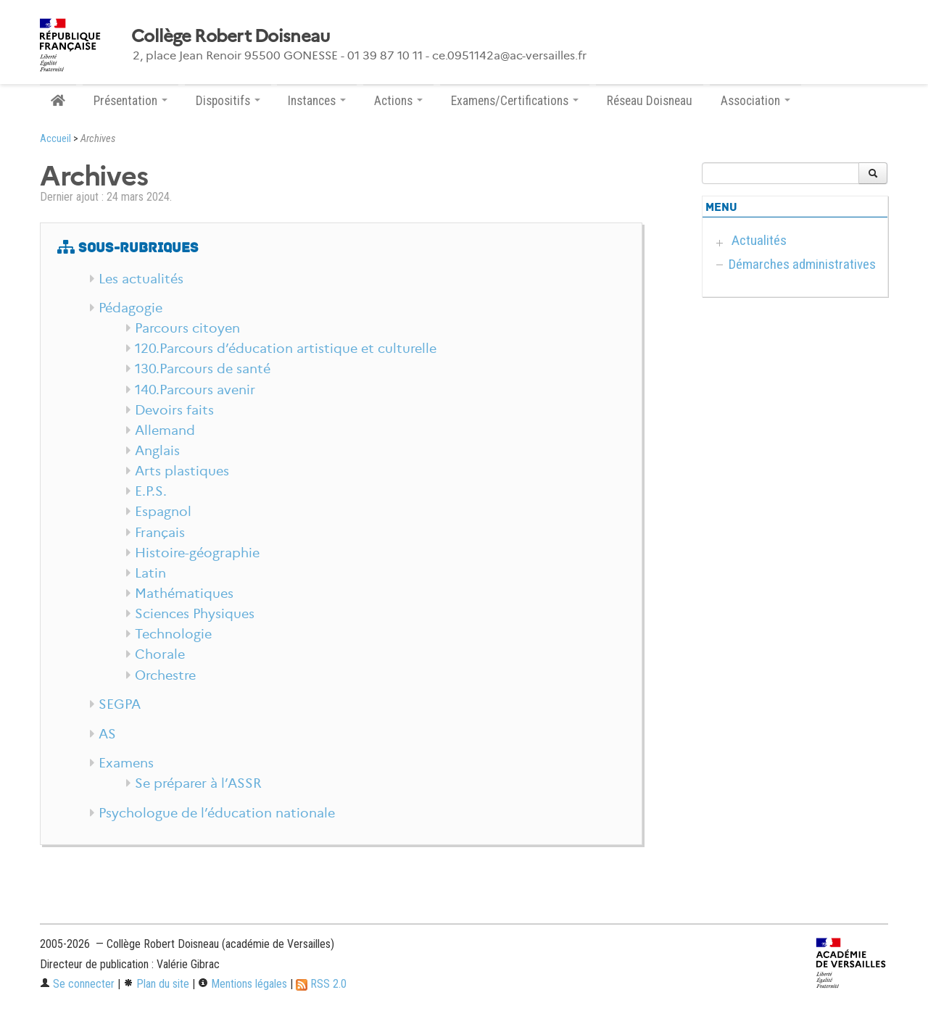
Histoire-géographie (197, 553)
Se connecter (77, 984)
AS (107, 734)
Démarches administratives (802, 264)
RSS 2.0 (321, 984)
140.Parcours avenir (195, 390)
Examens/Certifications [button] (515, 100)
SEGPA (120, 704)
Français (160, 533)
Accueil (55, 139)
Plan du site (156, 984)
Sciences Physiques (194, 614)
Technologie (173, 634)
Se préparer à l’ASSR (198, 783)
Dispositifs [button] (228, 100)
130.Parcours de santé (202, 369)
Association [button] (755, 100)
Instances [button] (317, 100)
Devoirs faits (174, 410)
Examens (126, 763)
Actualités (759, 240)
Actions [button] (398, 100)
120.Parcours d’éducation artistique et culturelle (285, 349)
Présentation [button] (130, 100)
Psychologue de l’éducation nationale (217, 813)
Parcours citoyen (187, 328)
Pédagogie (130, 308)
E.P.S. (151, 491)
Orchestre (165, 675)
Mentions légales (242, 984)
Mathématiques (184, 594)
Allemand (165, 430)
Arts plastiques (182, 471)
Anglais (157, 451)
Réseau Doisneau (649, 100)
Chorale (160, 654)
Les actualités (141, 279)
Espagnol (163, 512)
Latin (150, 573)
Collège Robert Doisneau (230, 36)
